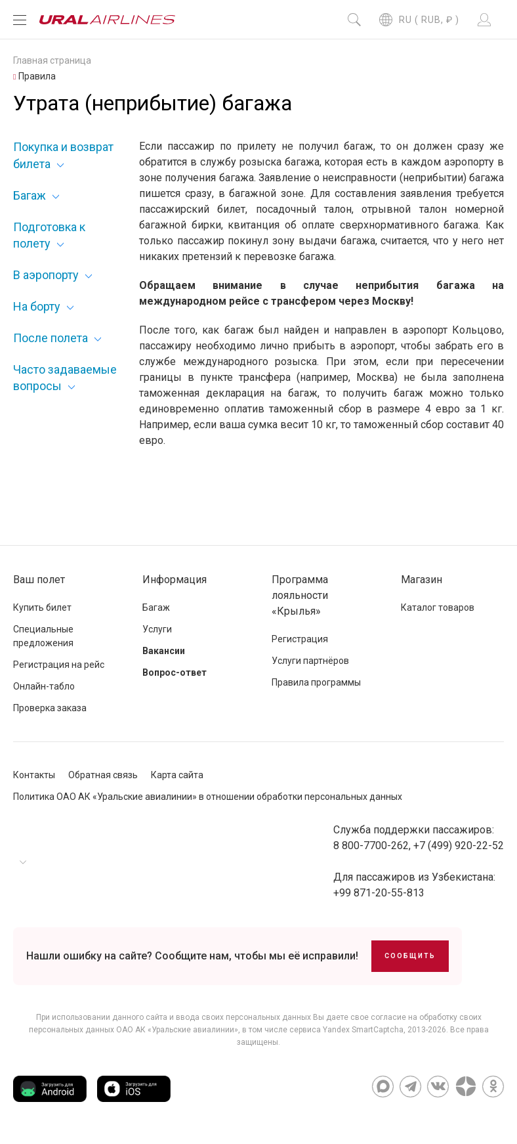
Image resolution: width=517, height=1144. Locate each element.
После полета (50, 338)
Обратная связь (103, 775)
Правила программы (316, 682)
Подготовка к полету (49, 235)
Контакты (34, 775)
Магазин (421, 579)
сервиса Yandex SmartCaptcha (346, 1029)
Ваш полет (39, 579)
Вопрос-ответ (174, 672)
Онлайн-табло (44, 686)
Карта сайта (177, 775)
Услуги (157, 629)
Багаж (29, 195)
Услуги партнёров (310, 660)
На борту (36, 306)
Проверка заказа (50, 708)
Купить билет (42, 607)
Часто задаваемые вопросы (65, 378)
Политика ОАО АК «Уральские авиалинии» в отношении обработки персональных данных (207, 796)
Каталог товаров (437, 607)
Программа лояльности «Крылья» (300, 595)
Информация (174, 579)
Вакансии (163, 651)
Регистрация (300, 639)
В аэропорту (46, 275)
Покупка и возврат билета (63, 155)
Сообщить (410, 955)
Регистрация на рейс (58, 664)
